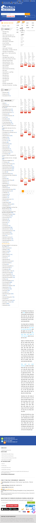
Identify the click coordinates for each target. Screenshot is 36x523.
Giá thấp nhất (22, 42)
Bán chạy (22, 32)
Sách (8, 25)
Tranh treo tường (6, 2)
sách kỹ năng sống (27, 329)
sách (24, 312)
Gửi (31, 502)
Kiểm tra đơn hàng (18, 3)
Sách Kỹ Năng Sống (27, 518)
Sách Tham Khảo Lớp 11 (30, 521)
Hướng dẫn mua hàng (6, 469)
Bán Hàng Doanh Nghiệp (6, 459)
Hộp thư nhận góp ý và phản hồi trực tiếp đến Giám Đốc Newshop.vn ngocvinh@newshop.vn (15, 472)
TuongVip (22, 518)
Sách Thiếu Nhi (33, 23)
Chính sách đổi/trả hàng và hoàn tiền (9, 457)
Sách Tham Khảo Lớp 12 (22, 521)
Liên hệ (3, 463)
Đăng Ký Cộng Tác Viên (6, 450)
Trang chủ (4, 25)
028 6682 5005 (11, 16)
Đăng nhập (32, 0)
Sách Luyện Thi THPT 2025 (17, 23)
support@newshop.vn (9, 489)
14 (30, 193)
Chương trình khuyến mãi (8, 3)
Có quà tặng (22, 38)
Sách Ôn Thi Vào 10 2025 (23, 23)
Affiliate (19, 0)
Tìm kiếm (27, 14)
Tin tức (21, 2)
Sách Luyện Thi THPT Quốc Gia (6, 518)
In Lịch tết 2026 (15, 2)
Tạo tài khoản (25, 0)
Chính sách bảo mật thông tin (8, 455)
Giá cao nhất (22, 45)
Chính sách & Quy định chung (7, 454)
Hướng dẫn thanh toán (6, 467)
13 (27, 193)
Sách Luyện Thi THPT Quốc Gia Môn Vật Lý (21, 519)
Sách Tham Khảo (14, 521)
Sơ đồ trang (4, 465)
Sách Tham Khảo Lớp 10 (16, 518)
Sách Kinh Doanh (27, 23)
